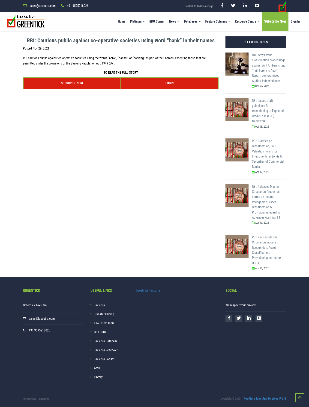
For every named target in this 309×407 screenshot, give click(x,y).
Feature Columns (217, 21)
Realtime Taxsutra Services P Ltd (264, 398)
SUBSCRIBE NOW (72, 83)
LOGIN (169, 83)
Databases (192, 21)
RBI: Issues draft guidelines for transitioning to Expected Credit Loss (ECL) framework (268, 111)
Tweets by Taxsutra (147, 290)
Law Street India (104, 323)
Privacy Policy (29, 399)
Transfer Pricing (104, 314)
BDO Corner (156, 21)
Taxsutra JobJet (104, 359)
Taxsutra (99, 305)
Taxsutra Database (106, 341)
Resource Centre (247, 21)
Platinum (137, 21)
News (174, 21)
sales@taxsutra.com (42, 318)
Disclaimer (44, 399)
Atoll (97, 368)
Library (98, 377)
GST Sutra (100, 332)
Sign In (295, 21)
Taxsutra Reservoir (105, 350)
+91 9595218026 (39, 330)
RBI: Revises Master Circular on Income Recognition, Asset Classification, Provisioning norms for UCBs (266, 250)
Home (122, 21)
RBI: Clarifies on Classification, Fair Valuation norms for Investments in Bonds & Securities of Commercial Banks (268, 154)
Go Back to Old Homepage (199, 6)
